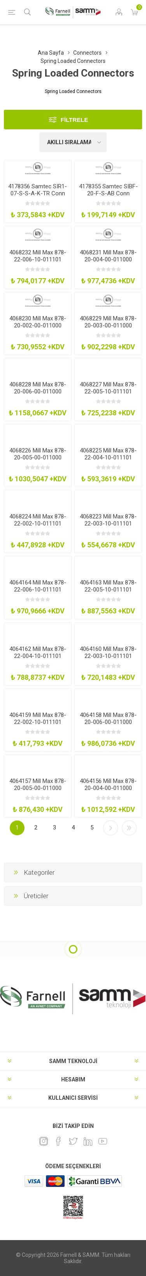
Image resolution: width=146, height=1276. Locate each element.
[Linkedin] (88, 1141)
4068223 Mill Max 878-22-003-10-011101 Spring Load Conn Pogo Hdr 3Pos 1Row (108, 527)
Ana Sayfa (51, 53)
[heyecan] (73, 1141)
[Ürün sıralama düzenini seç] (73, 142)
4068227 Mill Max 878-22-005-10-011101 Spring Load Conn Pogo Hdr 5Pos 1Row (108, 395)
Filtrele (74, 119)
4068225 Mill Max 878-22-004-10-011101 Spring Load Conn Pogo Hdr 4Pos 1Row (108, 461)
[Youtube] (103, 1141)
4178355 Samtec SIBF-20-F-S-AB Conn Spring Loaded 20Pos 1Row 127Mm (108, 197)
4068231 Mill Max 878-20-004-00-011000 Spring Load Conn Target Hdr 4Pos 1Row (108, 263)
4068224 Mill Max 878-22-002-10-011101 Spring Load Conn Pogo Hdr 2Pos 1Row (37, 527)
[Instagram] (43, 1141)
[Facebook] (58, 1141)
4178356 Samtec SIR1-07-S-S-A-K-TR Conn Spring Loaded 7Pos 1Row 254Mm (37, 197)
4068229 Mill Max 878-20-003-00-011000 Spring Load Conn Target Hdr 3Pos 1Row (108, 329)
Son (129, 827)
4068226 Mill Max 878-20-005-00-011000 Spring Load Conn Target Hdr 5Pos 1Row (38, 461)
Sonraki (110, 827)
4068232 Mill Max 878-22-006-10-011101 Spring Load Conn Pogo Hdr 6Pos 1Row (37, 263)
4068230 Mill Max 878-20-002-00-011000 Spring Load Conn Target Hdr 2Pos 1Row (38, 329)
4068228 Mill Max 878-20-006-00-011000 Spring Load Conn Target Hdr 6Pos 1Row (38, 395)
